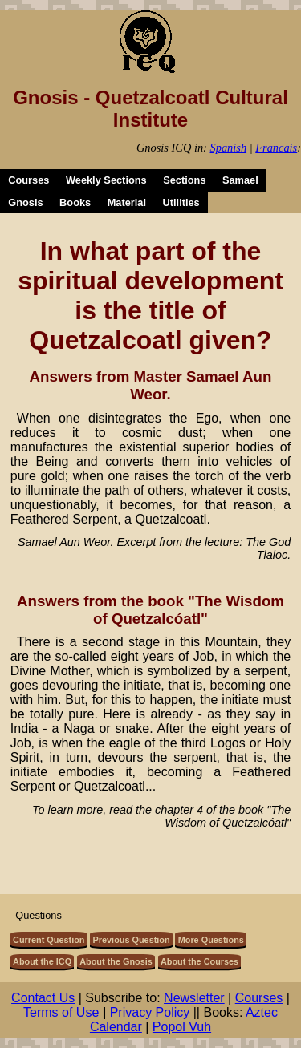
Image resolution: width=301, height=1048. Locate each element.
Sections (184, 180)
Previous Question (131, 940)
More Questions (211, 940)
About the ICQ (42, 961)
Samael (240, 180)
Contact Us (43, 998)
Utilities (181, 202)
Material (127, 202)
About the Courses (199, 961)
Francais (276, 147)
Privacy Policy (150, 1012)
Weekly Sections (106, 180)
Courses (28, 180)
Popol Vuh (182, 1027)
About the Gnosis (116, 961)
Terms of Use (61, 1012)
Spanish (228, 147)
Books (75, 202)
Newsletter (194, 998)
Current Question (48, 940)
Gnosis (25, 202)
